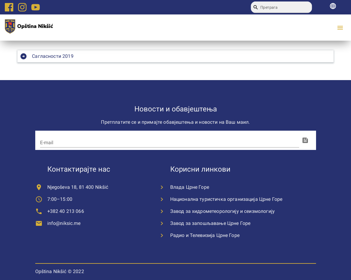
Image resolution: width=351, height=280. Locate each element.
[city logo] (29, 27)
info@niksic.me (64, 223)
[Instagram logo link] (22, 7)
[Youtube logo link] (35, 7)
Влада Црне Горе (189, 187)
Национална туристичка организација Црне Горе (226, 199)
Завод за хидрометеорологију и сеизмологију (222, 211)
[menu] (340, 28)
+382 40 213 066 (65, 211)
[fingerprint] (305, 140)
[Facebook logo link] (9, 7)
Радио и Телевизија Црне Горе (205, 235)
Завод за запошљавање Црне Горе (210, 223)
